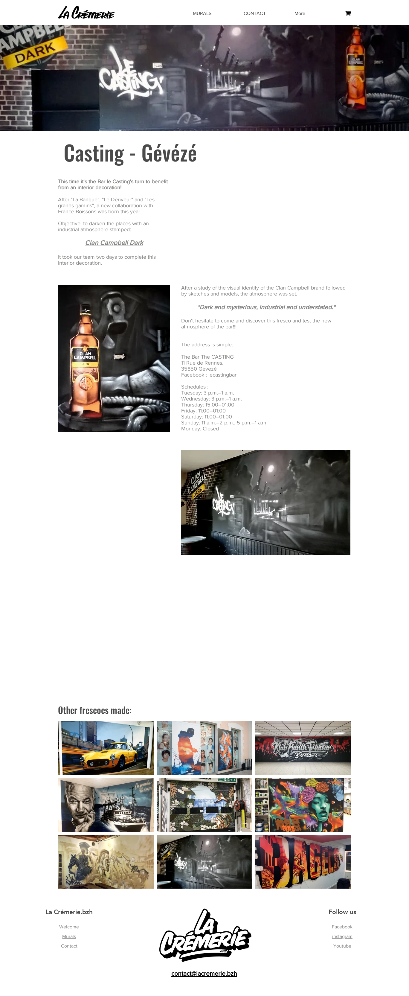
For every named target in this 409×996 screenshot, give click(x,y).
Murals (69, 936)
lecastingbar (222, 375)
